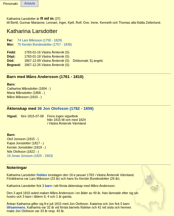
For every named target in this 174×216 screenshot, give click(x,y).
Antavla (29, 3)
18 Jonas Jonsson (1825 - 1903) (30, 156)
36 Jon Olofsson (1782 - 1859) (66, 108)
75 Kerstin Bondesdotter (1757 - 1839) (44, 44)
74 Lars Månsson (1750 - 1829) (39, 40)
